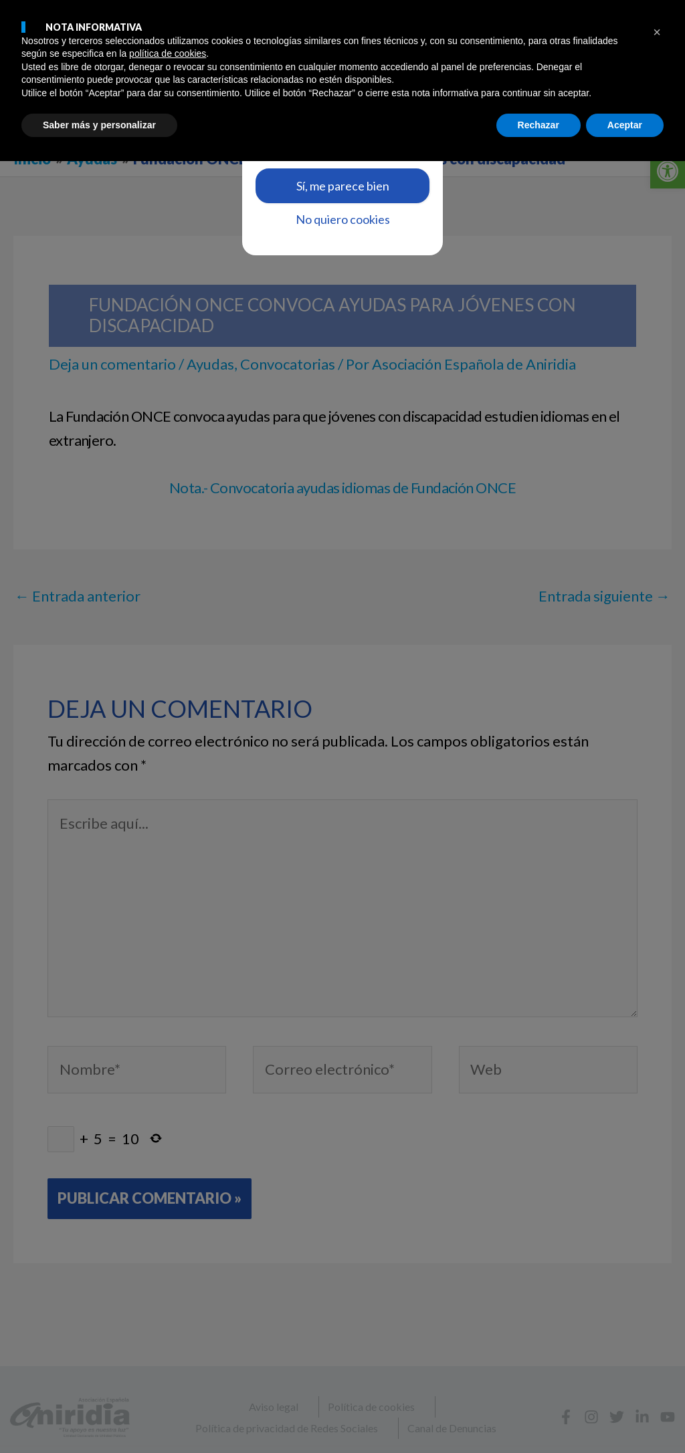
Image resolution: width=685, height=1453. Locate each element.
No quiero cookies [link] (343, 219)
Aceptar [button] (624, 1416)
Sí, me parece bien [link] (342, 185)
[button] (657, 1324)
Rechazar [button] (538, 1416)
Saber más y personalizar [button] (99, 1416)
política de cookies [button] (167, 1345)
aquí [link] (364, 133)
